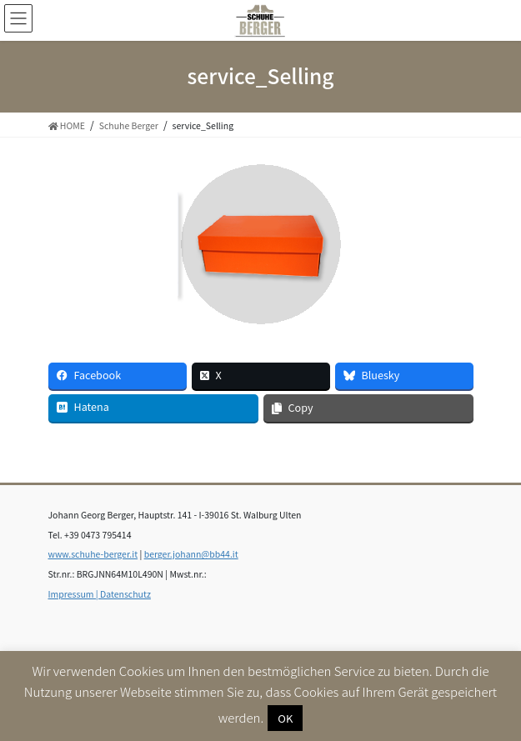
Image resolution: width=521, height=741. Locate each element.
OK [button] (285, 718)
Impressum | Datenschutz (99, 594)
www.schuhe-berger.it (93, 554)
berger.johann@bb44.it (191, 554)
